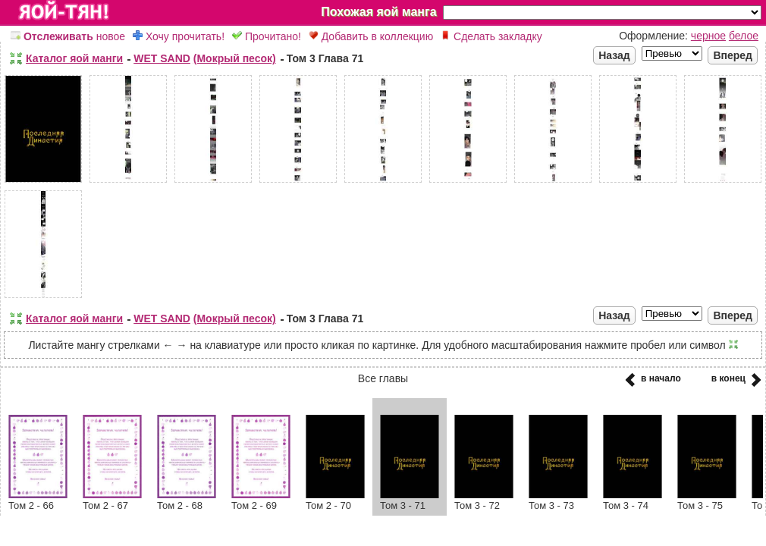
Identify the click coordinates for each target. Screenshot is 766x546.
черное (708, 36)
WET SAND (161, 58)
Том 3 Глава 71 (325, 58)
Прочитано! (266, 36)
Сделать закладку (491, 36)
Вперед (732, 55)
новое (68, 36)
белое (743, 36)
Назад (614, 55)
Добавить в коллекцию (371, 36)
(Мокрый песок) (234, 58)
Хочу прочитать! (178, 36)
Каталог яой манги (74, 58)
